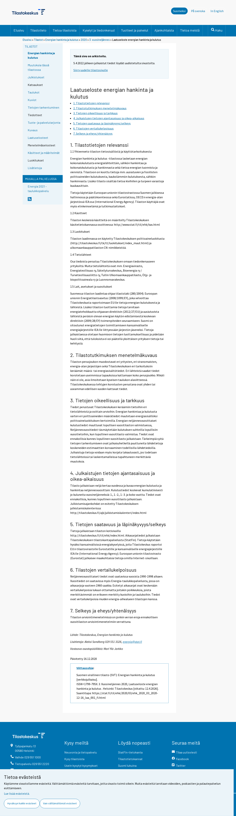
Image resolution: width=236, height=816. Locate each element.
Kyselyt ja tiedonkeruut (99, 30)
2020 (84, 39)
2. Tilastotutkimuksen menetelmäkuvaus (113, 355)
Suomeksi (179, 11)
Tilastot (38, 39)
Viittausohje (84, 668)
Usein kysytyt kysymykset (81, 765)
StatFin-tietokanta (130, 752)
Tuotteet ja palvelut (134, 30)
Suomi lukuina (127, 765)
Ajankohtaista (164, 30)
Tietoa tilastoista (64, 30)
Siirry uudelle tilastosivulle (90, 70)
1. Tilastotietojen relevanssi (99, 145)
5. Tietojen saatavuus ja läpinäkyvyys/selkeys (118, 524)
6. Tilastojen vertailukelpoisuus (103, 570)
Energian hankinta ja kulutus (61, 39)
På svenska (199, 11)
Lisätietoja (35, 168)
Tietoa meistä (190, 30)
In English (218, 11)
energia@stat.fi (132, 642)
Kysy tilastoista (74, 759)
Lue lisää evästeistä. (17, 793)
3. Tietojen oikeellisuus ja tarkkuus (107, 400)
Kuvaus (33, 130)
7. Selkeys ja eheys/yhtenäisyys (103, 610)
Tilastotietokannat (130, 759)
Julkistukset (36, 77)
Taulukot (33, 92)
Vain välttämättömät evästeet (60, 803)
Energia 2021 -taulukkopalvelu (38, 189)
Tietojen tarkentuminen (43, 107)
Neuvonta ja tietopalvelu (80, 752)
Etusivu (19, 30)
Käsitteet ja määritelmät (44, 152)
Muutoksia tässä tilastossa (38, 67)
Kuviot (32, 100)
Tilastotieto (38, 30)
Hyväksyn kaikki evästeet (21, 803)
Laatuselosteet (38, 137)
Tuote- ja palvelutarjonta (44, 122)
